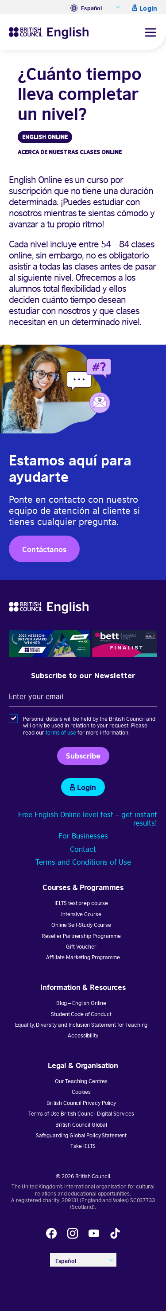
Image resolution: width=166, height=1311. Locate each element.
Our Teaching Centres (81, 1081)
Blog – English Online (81, 1002)
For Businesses (83, 835)
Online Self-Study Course (81, 924)
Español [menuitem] (91, 8)
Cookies (81, 1091)
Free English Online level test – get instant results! (87, 818)
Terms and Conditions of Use (83, 861)
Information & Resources (83, 986)
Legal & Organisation (83, 1064)
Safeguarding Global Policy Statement (81, 1135)
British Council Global (81, 1124)
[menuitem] (96, 7)
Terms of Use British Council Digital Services (81, 1113)
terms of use (61, 732)
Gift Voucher (81, 946)
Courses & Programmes (83, 886)
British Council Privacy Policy (81, 1102)
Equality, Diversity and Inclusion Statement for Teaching (81, 1024)
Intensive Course (81, 914)
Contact (83, 848)
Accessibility (83, 1035)
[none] (96, 7)
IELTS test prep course (81, 902)
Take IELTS (83, 1145)
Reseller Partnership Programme (81, 935)
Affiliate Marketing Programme (83, 957)
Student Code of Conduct (81, 1013)
